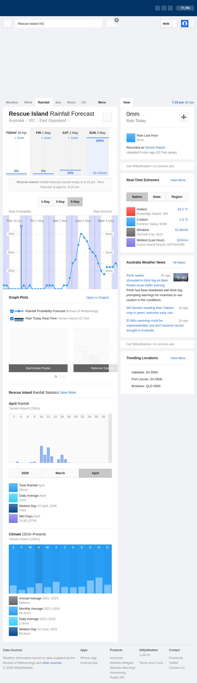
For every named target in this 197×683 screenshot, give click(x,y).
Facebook (176, 658)
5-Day (75, 201)
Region (177, 197)
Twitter (173, 663)
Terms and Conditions (152, 663)
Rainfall (43, 102)
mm (166, 23)
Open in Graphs (97, 297)
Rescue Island (71, 120)
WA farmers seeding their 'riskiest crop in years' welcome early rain (157, 310)
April (95, 473)
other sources (52, 663)
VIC (31, 120)
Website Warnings (122, 668)
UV (84, 102)
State (157, 197)
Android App (89, 663)
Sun (58, 102)
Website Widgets (122, 663)
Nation (137, 197)
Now (126, 102)
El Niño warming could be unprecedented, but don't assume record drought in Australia (157, 325)
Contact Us (177, 668)
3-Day (60, 201)
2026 (25, 473)
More (102, 102)
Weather (12, 102)
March (60, 473)
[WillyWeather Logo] (26, 8)
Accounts (116, 658)
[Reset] (90, 23)
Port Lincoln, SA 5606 (147, 379)
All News (179, 262)
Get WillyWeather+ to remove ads (150, 166)
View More (178, 180)
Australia (16, 120)
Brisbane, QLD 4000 (146, 386)
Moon (71, 102)
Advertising (117, 672)
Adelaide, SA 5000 (145, 372)
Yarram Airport (155, 147)
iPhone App (88, 658)
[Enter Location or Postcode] (59, 23)
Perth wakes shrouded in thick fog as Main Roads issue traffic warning (157, 288)
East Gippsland (52, 120)
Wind (28, 102)
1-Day (45, 201)
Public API (117, 677)
